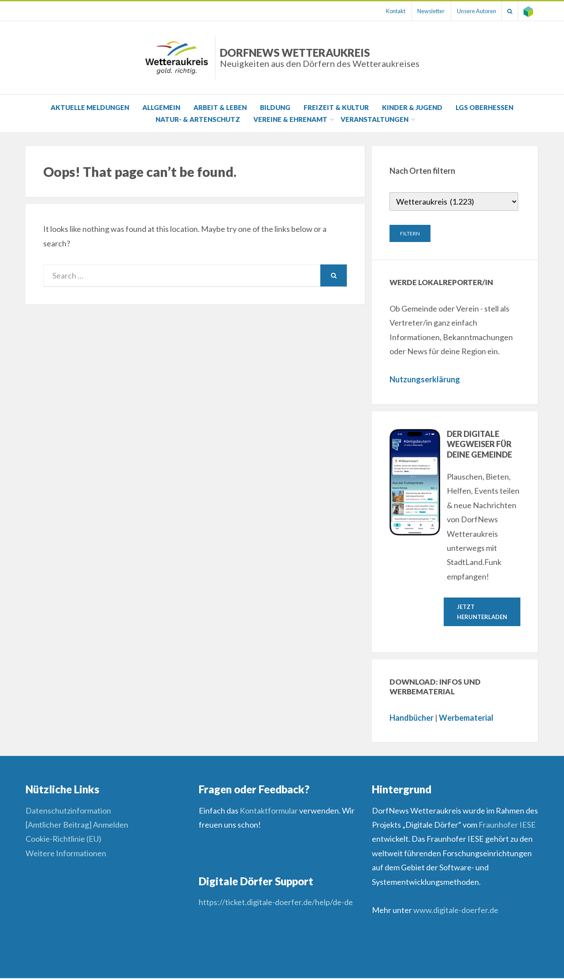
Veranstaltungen (374, 119)
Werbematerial (466, 718)
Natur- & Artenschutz (198, 119)
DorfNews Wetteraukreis (319, 57)
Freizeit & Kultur (336, 107)
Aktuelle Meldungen (90, 107)
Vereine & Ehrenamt (290, 119)
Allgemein (161, 107)
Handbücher (412, 718)
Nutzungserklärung (425, 379)
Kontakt (384, 11)
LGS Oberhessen (484, 107)
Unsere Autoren (470, 11)
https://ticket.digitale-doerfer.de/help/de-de (276, 903)
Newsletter (422, 11)
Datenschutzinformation (68, 811)
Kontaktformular (269, 811)
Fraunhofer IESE (507, 825)
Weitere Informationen (66, 854)
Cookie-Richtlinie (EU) (63, 839)
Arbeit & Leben (220, 107)
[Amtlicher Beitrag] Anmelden (77, 825)
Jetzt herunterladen (482, 611)
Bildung (275, 107)
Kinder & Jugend (412, 107)
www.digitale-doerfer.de (455, 911)
